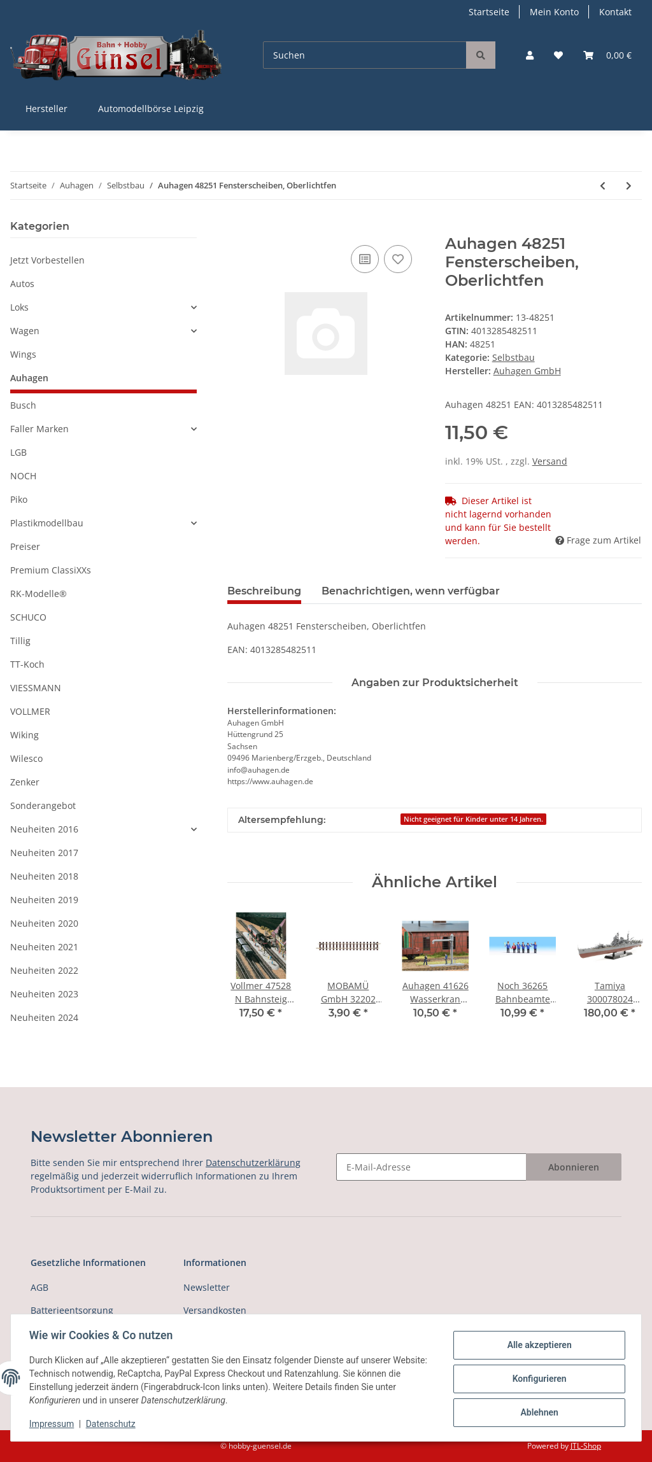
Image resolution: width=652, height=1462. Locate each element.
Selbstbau (513, 357)
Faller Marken (39, 429)
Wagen (24, 331)
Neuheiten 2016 (44, 829)
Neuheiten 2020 (44, 923)
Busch (23, 405)
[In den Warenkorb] (237, 228)
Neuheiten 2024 (44, 1017)
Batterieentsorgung (72, 1310)
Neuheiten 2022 (44, 970)
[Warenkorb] (607, 55)
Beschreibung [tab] (264, 591)
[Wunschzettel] (558, 55)
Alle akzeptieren (537, 1345)
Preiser (25, 546)
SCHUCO (28, 617)
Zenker (24, 782)
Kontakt (615, 12)
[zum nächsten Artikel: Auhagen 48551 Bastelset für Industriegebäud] (629, 185)
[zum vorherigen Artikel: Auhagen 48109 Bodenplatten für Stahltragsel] (603, 185)
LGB (18, 452)
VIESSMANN (35, 688)
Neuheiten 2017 (44, 853)
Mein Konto (554, 12)
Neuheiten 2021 (44, 947)
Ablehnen (537, 1412)
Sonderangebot (43, 805)
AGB (39, 1287)
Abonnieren (573, 1167)
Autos (22, 284)
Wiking (24, 735)
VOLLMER (30, 711)
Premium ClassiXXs (50, 570)
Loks (19, 307)
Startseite (489, 12)
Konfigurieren (537, 1379)
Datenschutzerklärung (253, 1162)
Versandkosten (214, 1310)
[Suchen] (365, 55)
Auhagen (29, 378)
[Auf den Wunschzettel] (398, 259)
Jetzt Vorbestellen (47, 260)
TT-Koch (27, 664)
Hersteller (46, 108)
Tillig (20, 641)
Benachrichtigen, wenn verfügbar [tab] (411, 591)
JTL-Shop (585, 1445)
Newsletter (206, 1287)
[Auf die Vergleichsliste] (365, 259)
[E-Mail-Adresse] (431, 1167)
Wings (23, 354)
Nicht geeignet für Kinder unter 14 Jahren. (473, 819)
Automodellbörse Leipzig (151, 108)
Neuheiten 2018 (44, 876)
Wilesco (26, 758)
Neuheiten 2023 (44, 994)
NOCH (23, 476)
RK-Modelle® (38, 593)
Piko (18, 499)
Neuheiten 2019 (44, 900)
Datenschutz (113, 1424)
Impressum (53, 1424)
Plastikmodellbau (46, 523)
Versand (549, 461)
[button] (530, 55)
